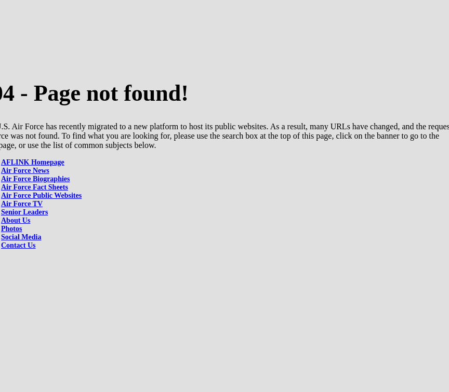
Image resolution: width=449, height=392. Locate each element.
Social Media (21, 237)
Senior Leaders (24, 212)
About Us (15, 220)
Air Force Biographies (35, 179)
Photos (11, 229)
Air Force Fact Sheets (34, 187)
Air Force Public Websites (41, 195)
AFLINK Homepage (32, 162)
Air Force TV (22, 204)
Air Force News (25, 170)
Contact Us (18, 245)
